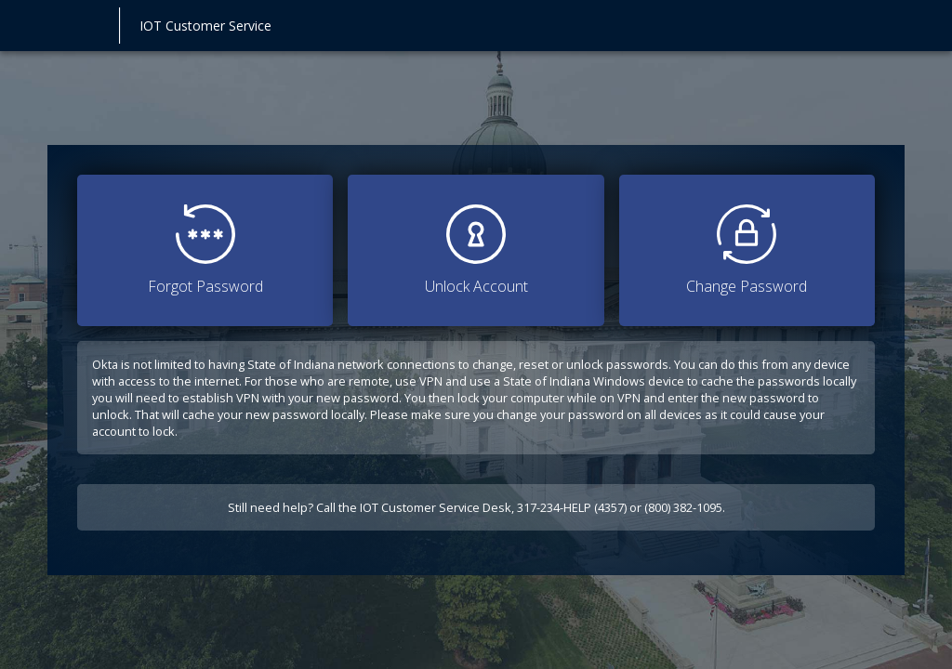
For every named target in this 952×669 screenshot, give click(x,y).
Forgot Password (205, 250)
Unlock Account (476, 250)
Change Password (746, 250)
